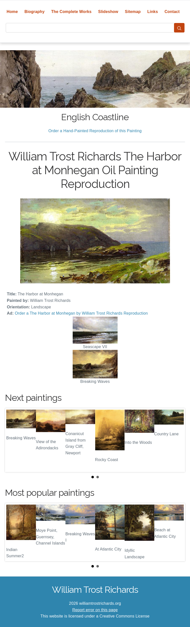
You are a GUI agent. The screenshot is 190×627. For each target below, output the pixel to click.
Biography (34, 11)
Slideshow (108, 11)
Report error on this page (95, 610)
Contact (172, 11)
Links (152, 11)
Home (12, 11)
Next (177, 440)
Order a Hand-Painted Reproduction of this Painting (95, 131)
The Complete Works (71, 11)
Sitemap (133, 11)
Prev (13, 440)
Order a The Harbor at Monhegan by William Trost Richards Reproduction (81, 313)
